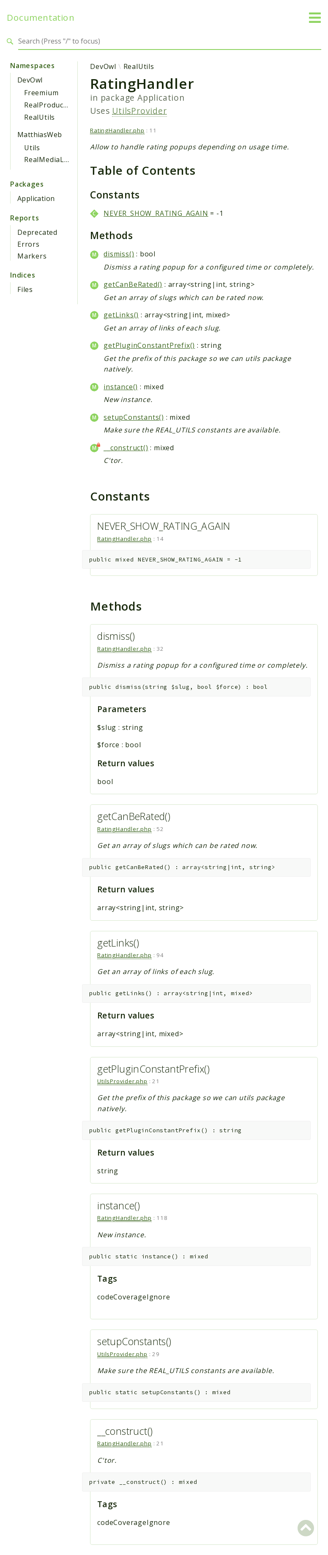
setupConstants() (134, 417)
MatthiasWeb (39, 134)
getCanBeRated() (133, 284)
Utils (32, 147)
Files (25, 289)
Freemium (41, 92)
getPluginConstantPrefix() (149, 345)
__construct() (126, 447)
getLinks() (121, 314)
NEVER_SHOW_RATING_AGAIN (156, 213)
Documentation (40, 17)
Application (36, 198)
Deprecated (37, 232)
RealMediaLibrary (54, 159)
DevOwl (29, 80)
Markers (32, 256)
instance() (121, 386)
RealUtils (39, 117)
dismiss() (119, 254)
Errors (28, 244)
